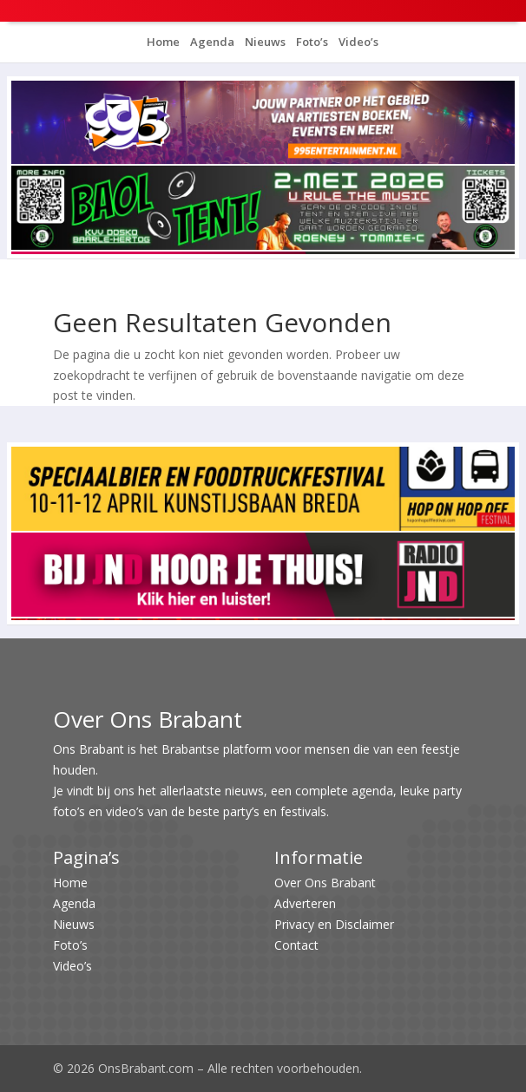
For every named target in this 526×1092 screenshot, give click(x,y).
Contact (296, 945)
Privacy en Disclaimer (334, 924)
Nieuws (264, 41)
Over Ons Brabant (325, 882)
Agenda (210, 41)
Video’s (357, 41)
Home (163, 41)
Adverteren (305, 903)
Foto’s (310, 41)
